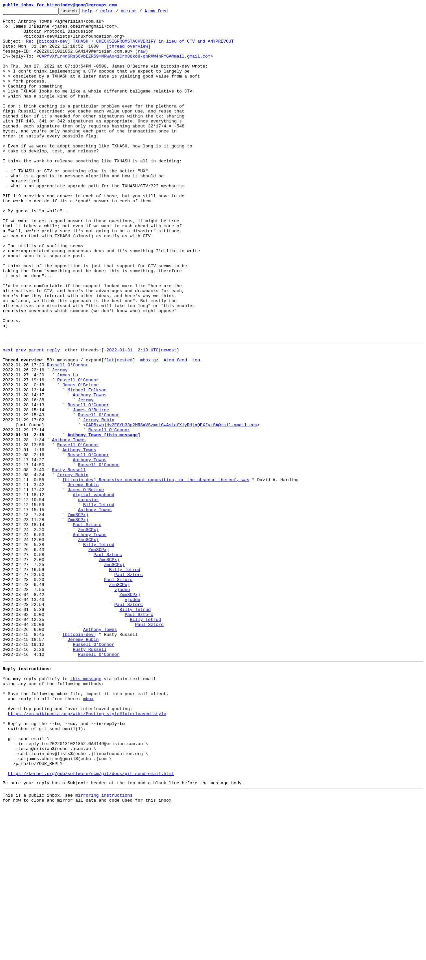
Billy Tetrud (98, 602)
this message (86, 809)
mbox (88, 833)
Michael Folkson (87, 465)
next (8, 417)
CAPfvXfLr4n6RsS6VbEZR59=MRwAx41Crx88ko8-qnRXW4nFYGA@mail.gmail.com (124, 66)
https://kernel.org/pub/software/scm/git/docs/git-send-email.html (91, 923)
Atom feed (166, 13)
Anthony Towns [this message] (104, 518)
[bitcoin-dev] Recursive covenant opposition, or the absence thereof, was (155, 572)
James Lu (67, 447)
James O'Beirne (80, 459)
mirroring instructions (103, 947)
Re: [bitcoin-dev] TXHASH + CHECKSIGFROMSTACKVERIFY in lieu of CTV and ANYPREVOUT (130, 48)
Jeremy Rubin (98, 500)
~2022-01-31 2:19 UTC (131, 417)
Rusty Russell (69, 560)
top (196, 429)
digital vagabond (93, 590)
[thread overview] (128, 54)
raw (141, 60)
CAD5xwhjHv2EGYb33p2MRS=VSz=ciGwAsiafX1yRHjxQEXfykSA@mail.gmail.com (171, 506)
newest (169, 417)
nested (124, 429)
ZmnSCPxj (78, 614)
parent (36, 417)
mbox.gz (149, 429)
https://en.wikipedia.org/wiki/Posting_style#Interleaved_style (87, 851)
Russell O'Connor (68, 435)
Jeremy (60, 441)
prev (21, 417)
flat (109, 429)
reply (53, 417)
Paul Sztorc (87, 626)
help (98, 13)
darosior (88, 596)
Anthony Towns (89, 471)
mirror (139, 13)
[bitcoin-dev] (79, 758)
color (116, 13)
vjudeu (122, 704)
